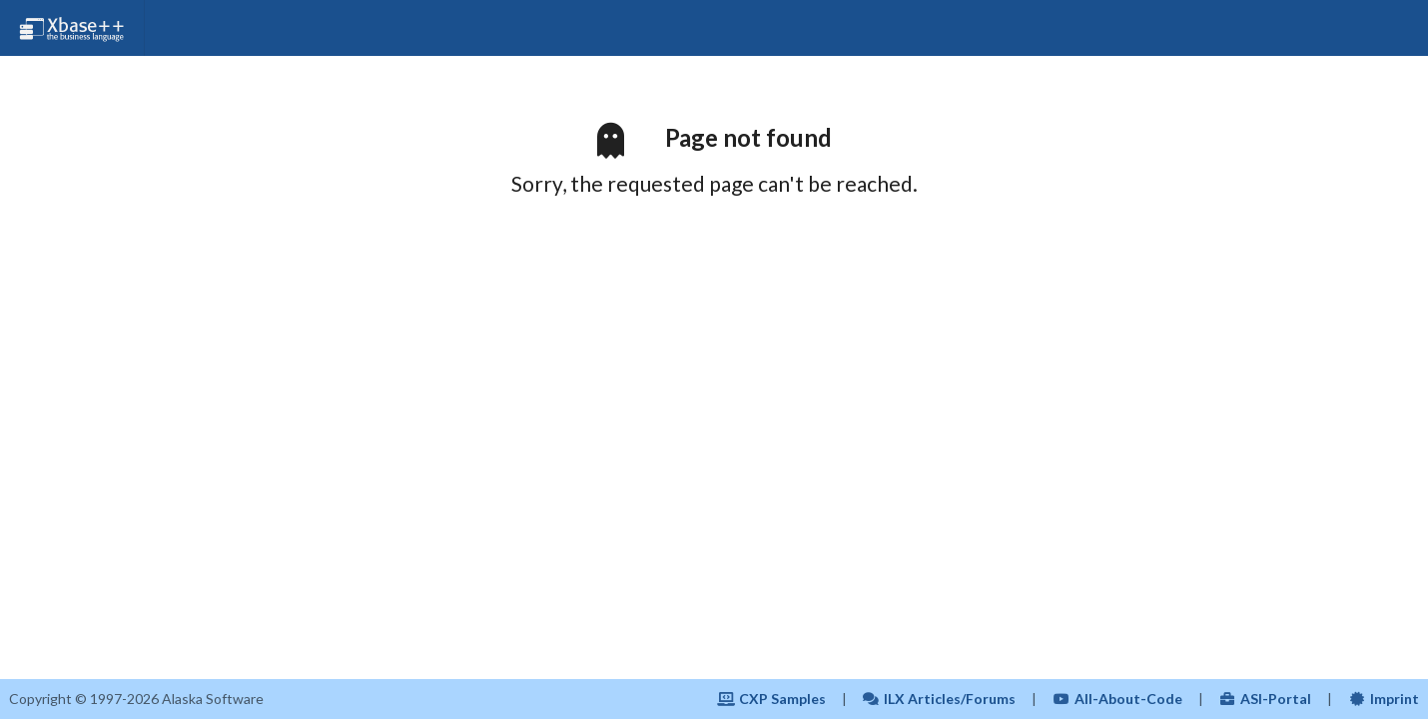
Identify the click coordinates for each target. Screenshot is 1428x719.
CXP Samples (771, 698)
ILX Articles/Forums (940, 698)
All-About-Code (1117, 698)
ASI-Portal (1265, 698)
